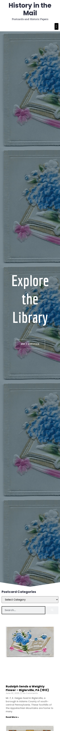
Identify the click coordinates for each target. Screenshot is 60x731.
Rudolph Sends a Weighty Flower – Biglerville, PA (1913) (27, 688)
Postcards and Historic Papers (30, 19)
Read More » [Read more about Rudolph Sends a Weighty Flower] (12, 717)
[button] (56, 26)
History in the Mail (30, 9)
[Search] (51, 610)
